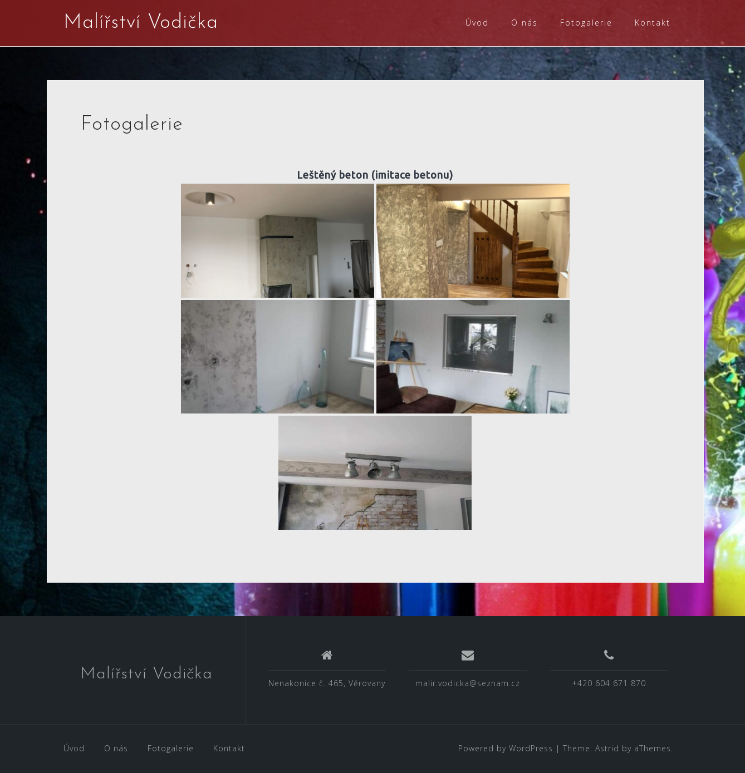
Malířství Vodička (140, 23)
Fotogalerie (586, 22)
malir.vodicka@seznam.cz (467, 683)
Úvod (477, 22)
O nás (524, 22)
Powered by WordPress (505, 748)
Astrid (607, 748)
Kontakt (652, 22)
